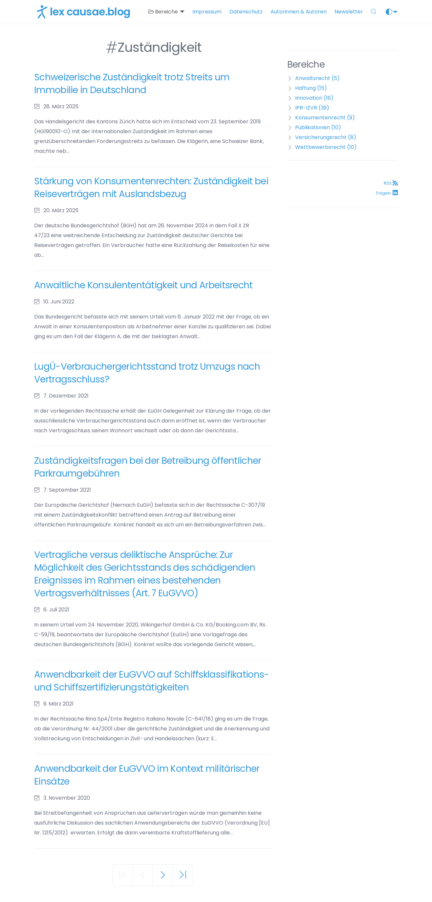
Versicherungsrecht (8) (325, 137)
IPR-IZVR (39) (312, 108)
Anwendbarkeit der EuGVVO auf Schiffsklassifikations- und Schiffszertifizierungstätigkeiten (151, 681)
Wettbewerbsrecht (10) (326, 147)
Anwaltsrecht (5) (317, 78)
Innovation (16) (314, 98)
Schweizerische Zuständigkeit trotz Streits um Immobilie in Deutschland (132, 83)
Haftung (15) (311, 88)
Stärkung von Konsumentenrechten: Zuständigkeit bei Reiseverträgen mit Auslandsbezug (151, 187)
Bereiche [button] (163, 11)
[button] (373, 12)
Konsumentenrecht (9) (325, 117)
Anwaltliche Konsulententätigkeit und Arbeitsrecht (143, 285)
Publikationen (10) (318, 127)
